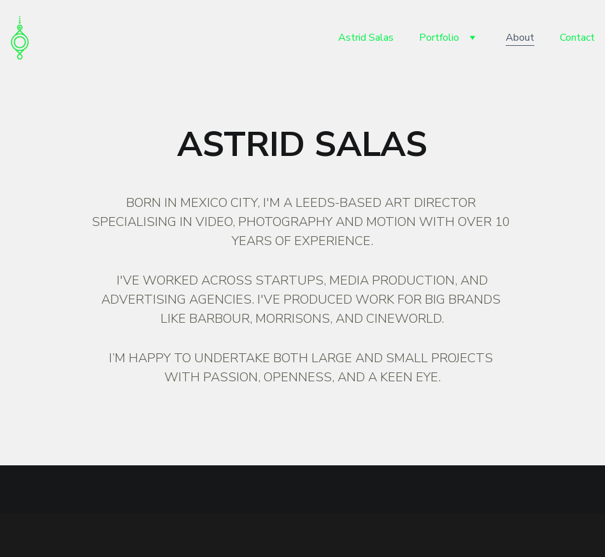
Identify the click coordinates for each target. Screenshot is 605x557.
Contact (577, 38)
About (520, 38)
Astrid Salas (366, 38)
